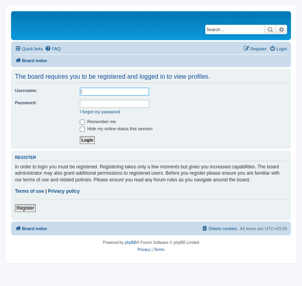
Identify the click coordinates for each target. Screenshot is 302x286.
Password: (26, 102)
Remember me (98, 121)
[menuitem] (53, 49)
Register (25, 208)
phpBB (130, 242)
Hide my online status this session (116, 128)
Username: (26, 90)
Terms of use (29, 191)
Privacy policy (64, 191)
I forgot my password (100, 111)
